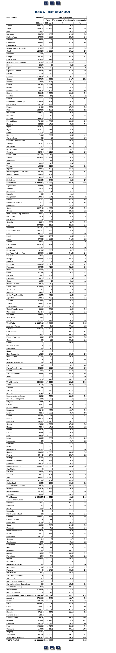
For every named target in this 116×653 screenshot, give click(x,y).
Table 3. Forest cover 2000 (52, 11)
